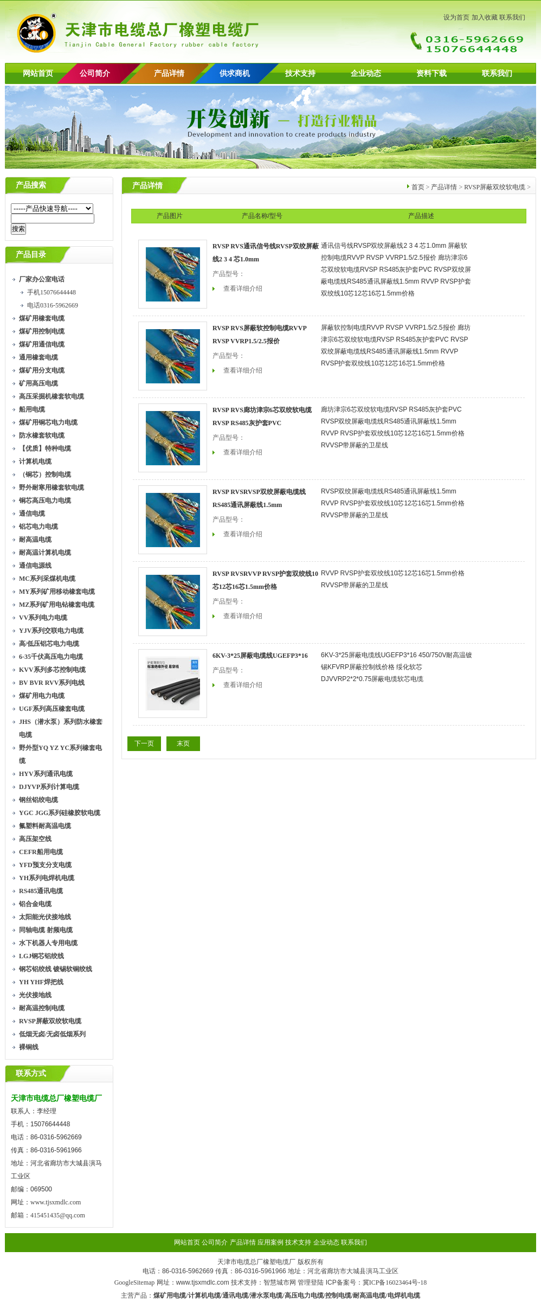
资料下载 (431, 73)
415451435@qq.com (57, 1215)
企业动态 (366, 73)
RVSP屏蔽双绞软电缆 (494, 187)
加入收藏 (485, 17)
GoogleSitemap (134, 1282)
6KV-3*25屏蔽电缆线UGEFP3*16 (260, 655)
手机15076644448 (51, 292)
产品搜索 (31, 185)
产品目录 (31, 255)
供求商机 (235, 73)
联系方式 (31, 1073)
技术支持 (300, 73)
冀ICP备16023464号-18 (395, 1282)
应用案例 (270, 1242)
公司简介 (215, 1242)
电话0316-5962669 (52, 305)
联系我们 (512, 17)
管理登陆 (311, 1282)
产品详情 (169, 73)
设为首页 (456, 17)
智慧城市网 (279, 1282)
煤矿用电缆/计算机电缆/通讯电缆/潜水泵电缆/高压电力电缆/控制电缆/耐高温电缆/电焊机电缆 (286, 1295)
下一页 (144, 743)
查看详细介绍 (242, 288)
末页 (183, 743)
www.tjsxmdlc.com (55, 1202)
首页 (417, 187)
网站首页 (38, 73)
